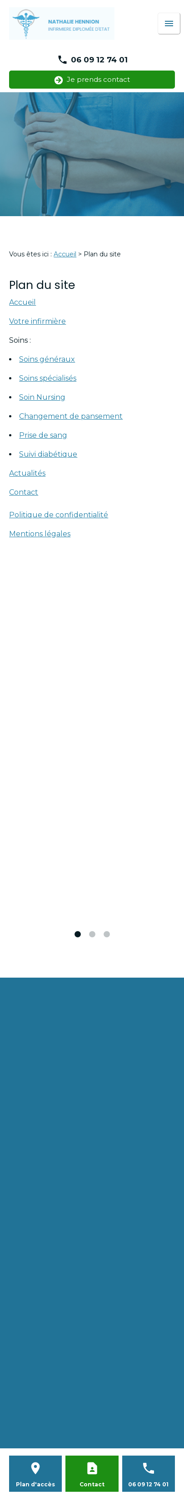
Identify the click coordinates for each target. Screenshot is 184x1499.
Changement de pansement (71, 416)
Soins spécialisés (47, 378)
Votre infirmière (37, 321)
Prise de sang (43, 435)
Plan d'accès (35, 1484)
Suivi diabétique (48, 454)
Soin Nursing (42, 397)
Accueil (65, 254)
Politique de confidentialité (58, 515)
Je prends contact (92, 80)
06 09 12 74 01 (99, 59)
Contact (23, 492)
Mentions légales (39, 534)
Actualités (27, 473)
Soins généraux (47, 359)
